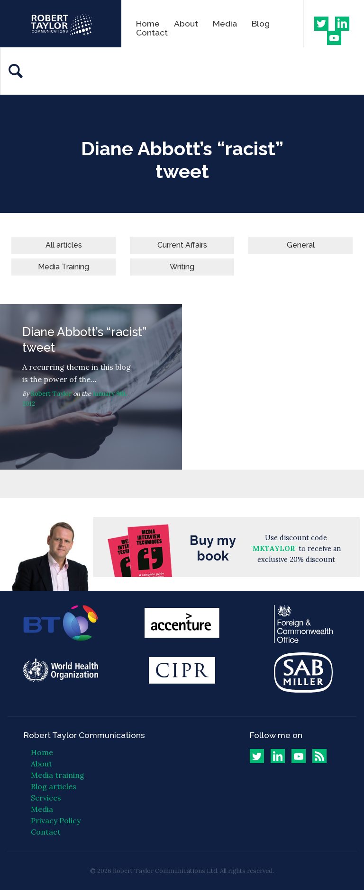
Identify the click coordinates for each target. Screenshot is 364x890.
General (301, 244)
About (186, 23)
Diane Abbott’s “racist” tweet (91, 387)
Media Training (63, 266)
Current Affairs (182, 244)
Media (225, 23)
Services (46, 797)
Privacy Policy (56, 820)
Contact (152, 32)
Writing (182, 266)
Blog (261, 23)
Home (148, 23)
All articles (64, 244)
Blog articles (53, 786)
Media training (57, 775)
